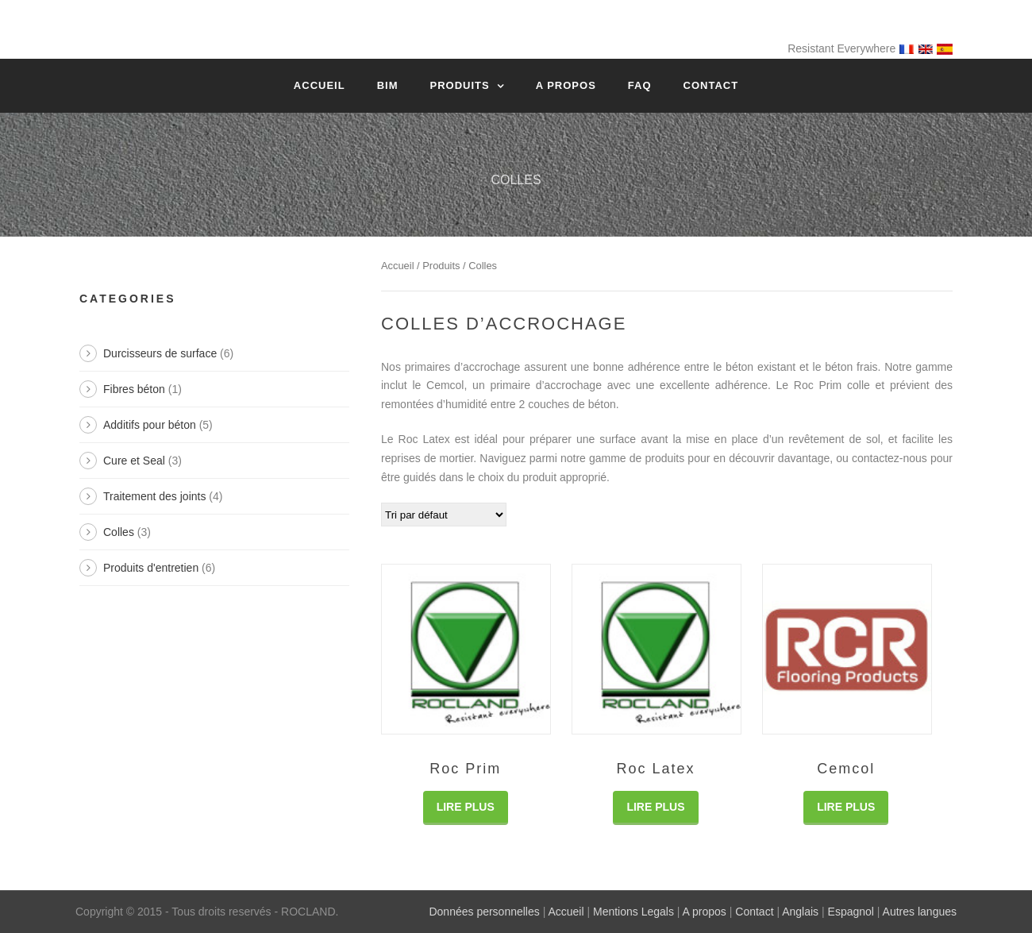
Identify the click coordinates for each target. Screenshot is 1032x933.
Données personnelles (484, 911)
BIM (388, 85)
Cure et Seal (134, 460)
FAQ (640, 85)
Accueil (319, 85)
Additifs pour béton (149, 424)
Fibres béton (134, 389)
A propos (566, 85)
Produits (459, 85)
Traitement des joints (154, 496)
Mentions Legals (633, 911)
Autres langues (920, 911)
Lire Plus (466, 806)
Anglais (800, 911)
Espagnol (851, 911)
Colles (118, 532)
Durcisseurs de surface (160, 353)
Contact (711, 85)
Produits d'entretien (150, 567)
